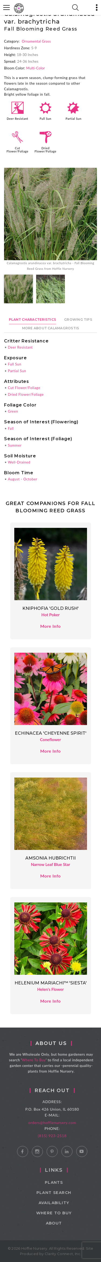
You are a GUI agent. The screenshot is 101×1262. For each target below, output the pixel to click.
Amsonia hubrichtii (50, 858)
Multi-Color (35, 68)
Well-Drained (19, 462)
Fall (11, 428)
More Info (50, 626)
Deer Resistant (17, 118)
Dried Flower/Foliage (45, 149)
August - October (22, 479)
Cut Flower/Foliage (17, 149)
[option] (50, 219)
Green (13, 411)
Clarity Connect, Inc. (63, 1254)
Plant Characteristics (32, 320)
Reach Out (61, 1090)
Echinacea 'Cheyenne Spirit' (50, 733)
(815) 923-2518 (61, 1135)
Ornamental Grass (36, 41)
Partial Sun (73, 118)
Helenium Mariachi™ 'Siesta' (51, 982)
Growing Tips (78, 320)
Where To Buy (42, 1060)
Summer (15, 445)
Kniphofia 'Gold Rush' (50, 608)
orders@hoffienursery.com (61, 1122)
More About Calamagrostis (50, 328)
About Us (58, 1043)
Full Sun (45, 118)
